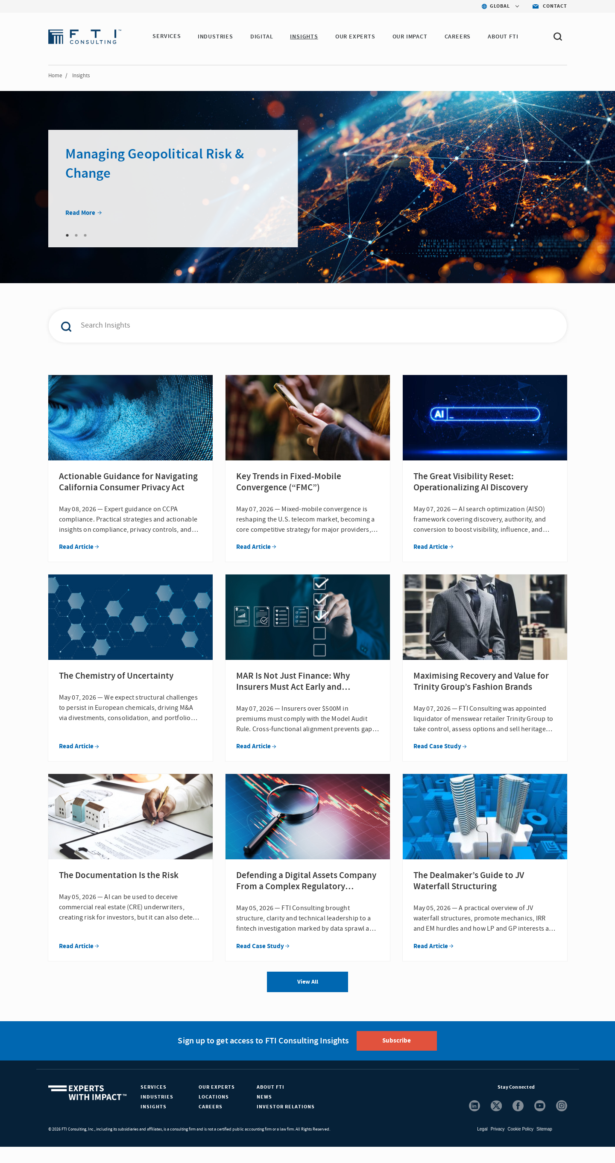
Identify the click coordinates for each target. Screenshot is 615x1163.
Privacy (498, 1145)
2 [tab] (76, 235)
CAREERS (458, 37)
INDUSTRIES (216, 37)
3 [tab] (85, 235)
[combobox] (289, 326)
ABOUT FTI (503, 37)
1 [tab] (67, 235)
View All (307, 998)
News (264, 1113)
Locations (214, 1113)
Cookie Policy (520, 1145)
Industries (157, 1113)
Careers (211, 1123)
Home (55, 75)
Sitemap (544, 1145)
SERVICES (166, 37)
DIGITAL (262, 37)
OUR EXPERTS (356, 37)
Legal (482, 1145)
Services (154, 1103)
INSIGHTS (304, 37)
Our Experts (217, 1103)
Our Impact (410, 37)
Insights (154, 1123)
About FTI (270, 1103)
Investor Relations (286, 1123)
